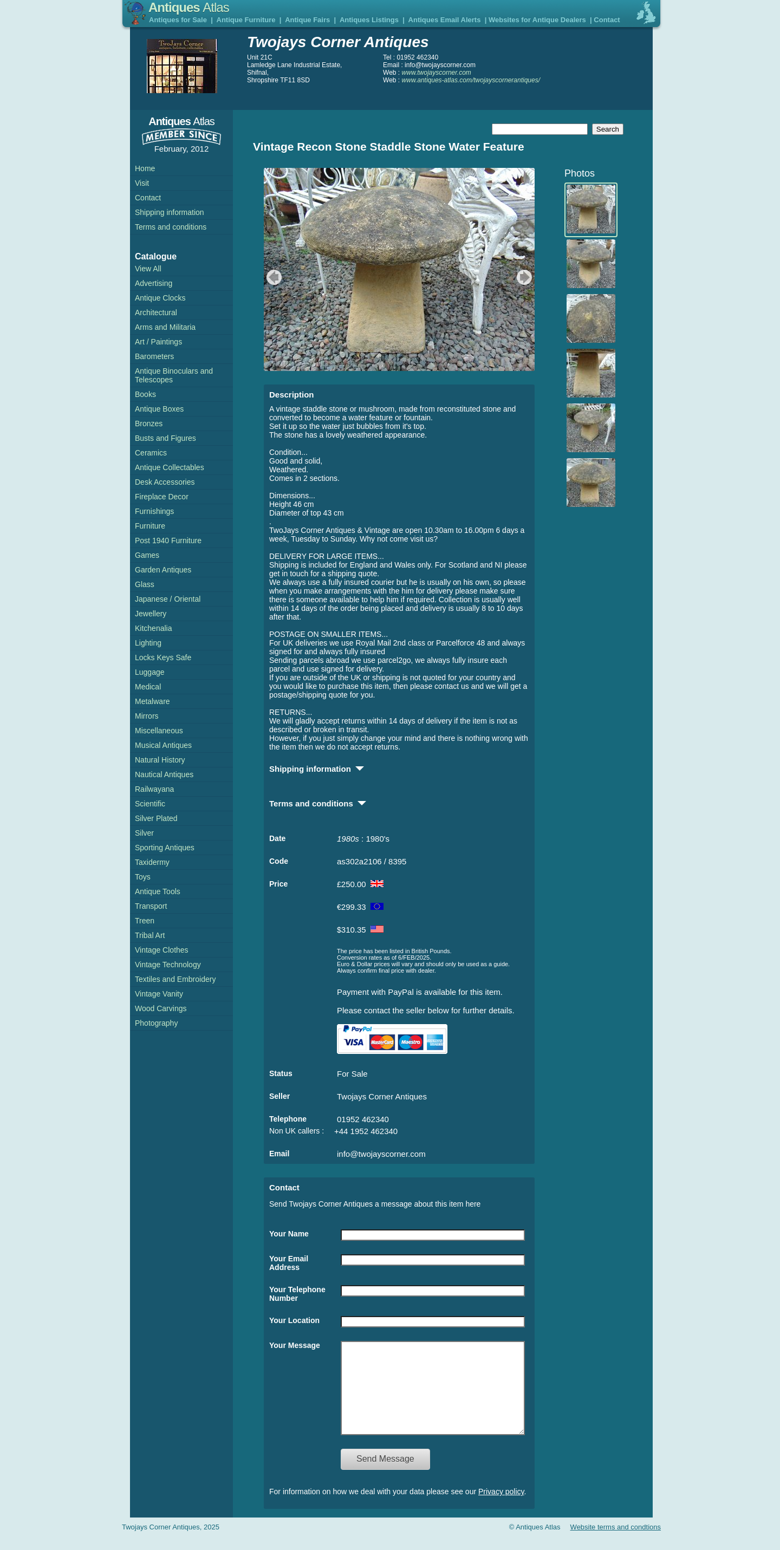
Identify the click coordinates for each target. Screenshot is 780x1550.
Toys (143, 876)
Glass (144, 584)
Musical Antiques (163, 745)
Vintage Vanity (159, 993)
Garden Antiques (163, 569)
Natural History (160, 760)
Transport (151, 906)
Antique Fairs (307, 20)
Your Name (289, 1233)
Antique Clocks (160, 298)
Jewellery (150, 613)
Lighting (148, 643)
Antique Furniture (246, 20)
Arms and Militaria (165, 327)
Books (145, 394)
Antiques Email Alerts (444, 20)
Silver (144, 833)
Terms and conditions (170, 227)
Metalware (152, 701)
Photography (156, 1023)
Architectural (156, 312)
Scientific (150, 803)
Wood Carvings (160, 1008)
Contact (607, 20)
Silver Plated (156, 818)
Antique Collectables (169, 467)
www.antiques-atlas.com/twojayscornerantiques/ (471, 80)
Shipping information (169, 212)
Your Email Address (288, 1263)
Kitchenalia (153, 628)
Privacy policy (501, 1507)
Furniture (150, 526)
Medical (148, 686)
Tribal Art (150, 935)
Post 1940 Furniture (168, 540)
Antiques (188, 7)
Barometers (154, 356)
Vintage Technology (168, 964)
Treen (144, 920)
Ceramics (151, 452)
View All (148, 268)
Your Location (294, 1320)
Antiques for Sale (178, 20)
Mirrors (147, 716)
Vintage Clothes (161, 950)
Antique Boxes (159, 409)
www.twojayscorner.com (436, 72)
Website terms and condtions (615, 1543)
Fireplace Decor (161, 496)
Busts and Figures (165, 438)
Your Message (294, 1345)
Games (147, 555)
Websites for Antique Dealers (537, 20)
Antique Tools (157, 891)
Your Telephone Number (297, 1293)
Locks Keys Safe (163, 657)
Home (145, 168)
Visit (142, 183)
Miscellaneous (159, 730)
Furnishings (154, 511)
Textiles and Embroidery (175, 979)
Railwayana (154, 789)
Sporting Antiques (164, 847)
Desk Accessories (164, 482)
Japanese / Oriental (167, 599)
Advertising (153, 283)
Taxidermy (152, 862)
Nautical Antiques (164, 774)
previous (273, 277)
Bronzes (148, 423)
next (526, 277)
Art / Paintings (158, 341)
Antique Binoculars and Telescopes (174, 375)
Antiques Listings (369, 20)
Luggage (150, 672)
